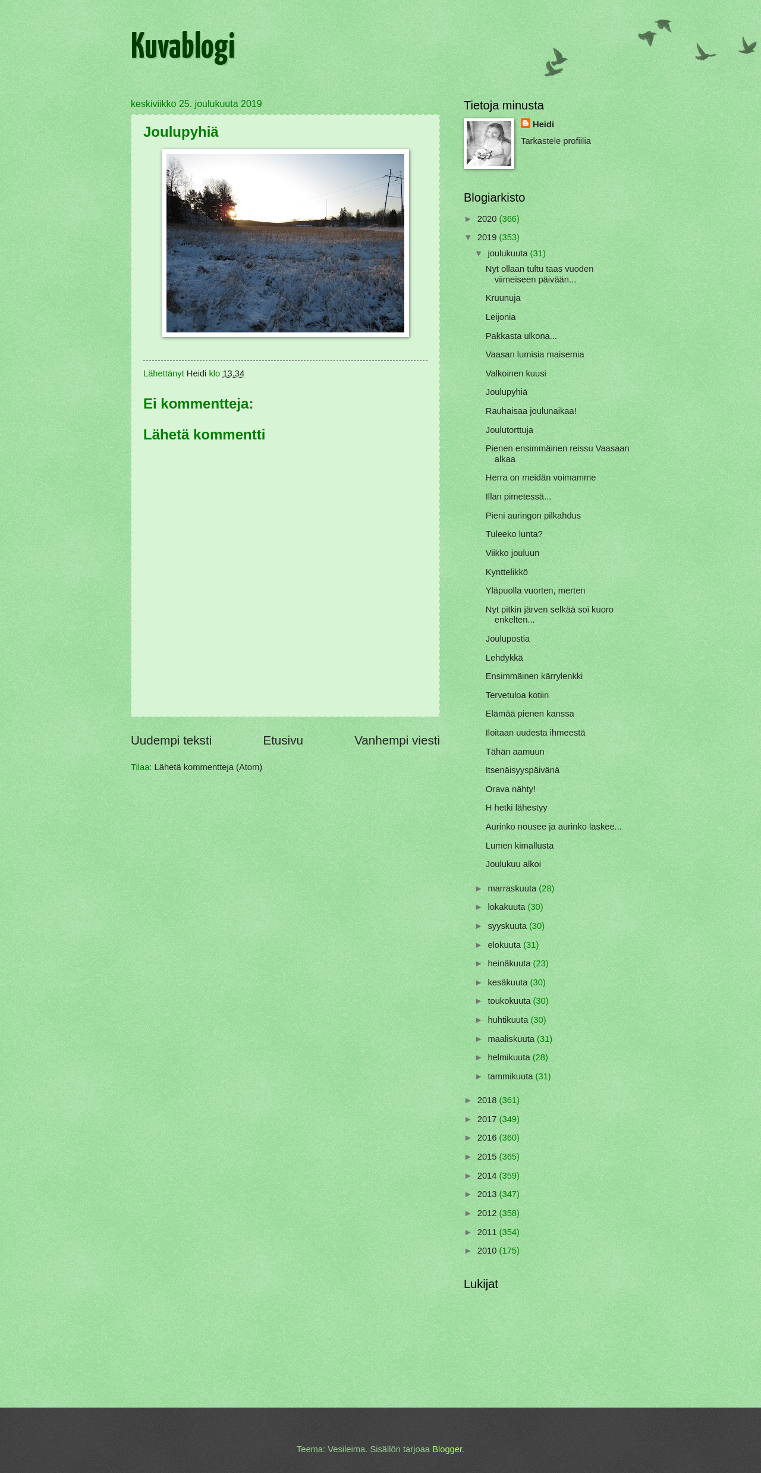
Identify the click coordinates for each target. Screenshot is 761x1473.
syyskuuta (508, 926)
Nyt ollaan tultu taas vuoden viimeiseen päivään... (540, 274)
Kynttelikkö (507, 572)
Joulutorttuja (509, 430)
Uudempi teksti (171, 740)
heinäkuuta (510, 963)
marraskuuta (513, 888)
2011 (488, 1232)
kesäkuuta (509, 982)
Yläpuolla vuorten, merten (536, 590)
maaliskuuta (512, 1039)
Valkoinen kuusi (516, 373)
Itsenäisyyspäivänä (522, 770)
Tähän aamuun (515, 751)
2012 (488, 1213)
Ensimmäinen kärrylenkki (534, 676)
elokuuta (505, 945)
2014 (488, 1175)
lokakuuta (507, 907)
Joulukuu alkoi (513, 864)
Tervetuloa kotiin (517, 695)
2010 (488, 1250)
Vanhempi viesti (397, 740)
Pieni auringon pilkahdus (533, 515)
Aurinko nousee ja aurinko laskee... (554, 826)
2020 (488, 219)
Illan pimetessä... (518, 496)
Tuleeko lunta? (514, 534)
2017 (488, 1119)
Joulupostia (508, 638)
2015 (488, 1156)
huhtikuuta (509, 1020)
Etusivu (283, 740)
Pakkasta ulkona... (521, 336)
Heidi (543, 124)
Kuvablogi (183, 48)
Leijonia (501, 317)
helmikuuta (510, 1057)
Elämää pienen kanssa (530, 713)
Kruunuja (503, 298)
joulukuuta (509, 253)
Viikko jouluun (513, 553)
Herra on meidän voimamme (541, 477)
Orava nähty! (511, 789)
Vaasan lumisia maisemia (535, 354)
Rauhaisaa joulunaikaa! (531, 411)
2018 (488, 1100)
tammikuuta (511, 1076)
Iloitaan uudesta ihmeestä (536, 732)
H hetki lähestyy (517, 807)
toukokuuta (510, 1001)
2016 (488, 1137)
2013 (488, 1194)
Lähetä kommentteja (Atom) (209, 767)
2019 (488, 237)
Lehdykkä (504, 657)
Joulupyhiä (506, 392)
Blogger (447, 1449)
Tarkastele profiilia (556, 141)
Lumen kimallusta (520, 845)
